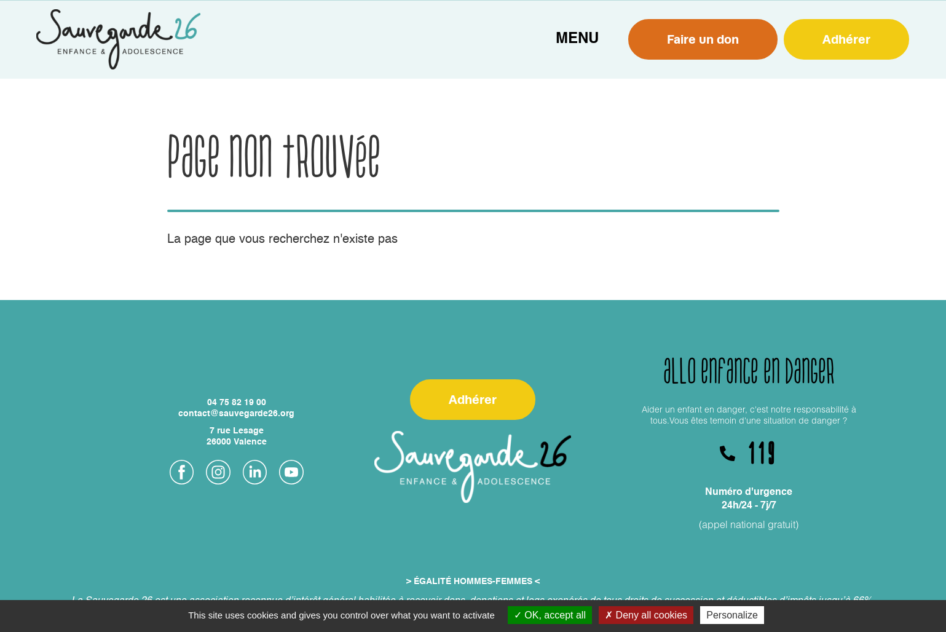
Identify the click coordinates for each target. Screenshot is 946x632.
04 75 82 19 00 (236, 402)
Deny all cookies (646, 615)
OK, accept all (550, 615)
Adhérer (846, 39)
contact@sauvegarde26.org (236, 413)
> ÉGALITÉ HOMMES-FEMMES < (473, 581)
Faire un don (703, 39)
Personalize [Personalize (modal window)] (732, 615)
